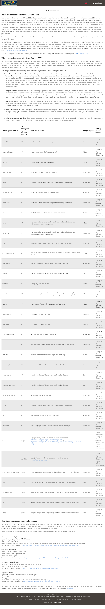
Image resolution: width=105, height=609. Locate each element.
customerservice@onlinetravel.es (17, 50)
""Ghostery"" (69, 588)
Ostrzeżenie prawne (30, 599)
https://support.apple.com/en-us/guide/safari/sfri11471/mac (42, 581)
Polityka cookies (76, 599)
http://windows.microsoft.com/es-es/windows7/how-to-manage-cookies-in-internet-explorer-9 (52, 545)
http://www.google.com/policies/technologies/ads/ (47, 440)
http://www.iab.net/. (82, 54)
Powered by (52, 602)
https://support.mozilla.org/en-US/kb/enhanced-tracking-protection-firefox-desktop (49, 558)
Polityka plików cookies (62, 599)
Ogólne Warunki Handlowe (45, 599)
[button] (87, 3)
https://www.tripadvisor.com (40, 460)
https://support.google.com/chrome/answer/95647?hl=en (41, 568)
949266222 (73, 597)
